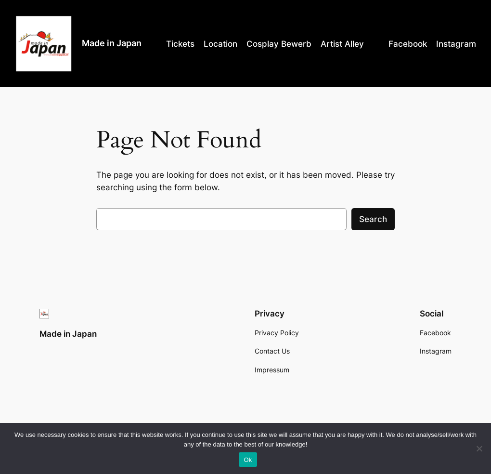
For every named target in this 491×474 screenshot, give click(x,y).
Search (373, 219)
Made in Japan (112, 43)
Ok (248, 459)
